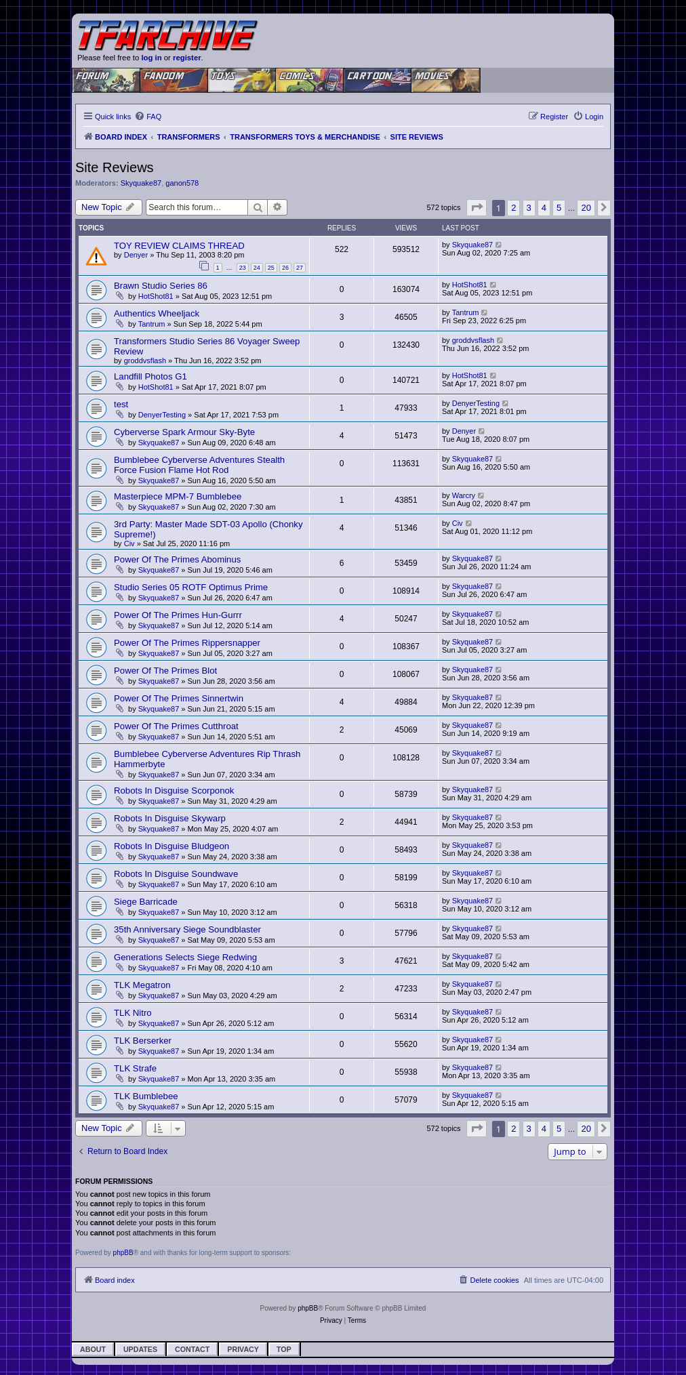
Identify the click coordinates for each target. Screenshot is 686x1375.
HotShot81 (156, 296)
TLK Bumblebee (146, 1096)
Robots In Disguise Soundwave (176, 874)
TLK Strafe (135, 1068)
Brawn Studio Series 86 (160, 286)
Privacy (243, 1349)
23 (242, 267)
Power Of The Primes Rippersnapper (187, 643)
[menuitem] (147, 116)
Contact (192, 1349)
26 (285, 267)
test (121, 404)
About (93, 1349)
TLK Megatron (142, 985)
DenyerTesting (162, 415)
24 (257, 267)
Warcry (463, 495)
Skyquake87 (141, 183)
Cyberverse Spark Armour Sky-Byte (184, 432)
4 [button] (544, 208)
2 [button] (513, 208)
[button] (476, 207)
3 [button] (529, 208)
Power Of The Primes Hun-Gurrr (178, 615)
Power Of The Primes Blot (165, 670)
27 (299, 267)
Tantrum (151, 324)
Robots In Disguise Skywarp (170, 818)
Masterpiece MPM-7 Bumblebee (177, 496)
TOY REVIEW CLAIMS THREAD (179, 246)
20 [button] (585, 208)
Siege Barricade (146, 902)
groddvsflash (145, 360)
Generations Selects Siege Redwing (185, 957)
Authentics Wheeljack (156, 313)
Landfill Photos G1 (150, 376)
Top (284, 1349)
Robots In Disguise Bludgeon (171, 846)
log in (151, 58)
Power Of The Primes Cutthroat (176, 726)
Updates (140, 1349)
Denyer (136, 255)
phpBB (123, 1252)
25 (271, 267)
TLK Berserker (143, 1040)
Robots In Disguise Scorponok (174, 790)
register (187, 58)
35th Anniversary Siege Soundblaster (187, 929)
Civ (129, 543)
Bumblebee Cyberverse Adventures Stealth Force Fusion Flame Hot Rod (199, 465)
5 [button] (559, 208)
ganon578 (182, 183)
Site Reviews (114, 167)
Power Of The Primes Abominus (177, 559)
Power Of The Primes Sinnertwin (178, 698)
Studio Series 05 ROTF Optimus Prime (191, 587)
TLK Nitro (133, 1013)
